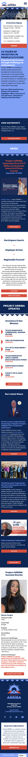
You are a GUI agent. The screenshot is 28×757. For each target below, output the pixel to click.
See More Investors (14, 384)
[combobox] (22, 755)
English (21, 755)
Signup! (14, 46)
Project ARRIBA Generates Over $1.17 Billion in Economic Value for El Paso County (14, 165)
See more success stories (14, 673)
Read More (14, 454)
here (12, 131)
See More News (14, 562)
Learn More (14, 291)
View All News (14, 226)
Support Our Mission (14, 295)
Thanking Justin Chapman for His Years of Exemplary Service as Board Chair (13, 485)
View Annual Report (14, 138)
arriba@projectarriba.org (14, 711)
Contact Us (14, 747)
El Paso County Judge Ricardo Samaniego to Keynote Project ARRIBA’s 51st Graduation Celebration (13, 425)
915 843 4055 (14, 710)
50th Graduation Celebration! (13, 540)
